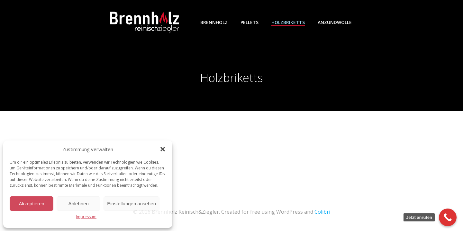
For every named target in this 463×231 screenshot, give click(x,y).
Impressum (86, 216)
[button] (162, 149)
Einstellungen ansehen (131, 203)
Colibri (322, 211)
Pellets (250, 22)
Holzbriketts (288, 22)
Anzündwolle (335, 22)
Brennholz (214, 22)
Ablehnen (78, 203)
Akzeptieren (31, 203)
